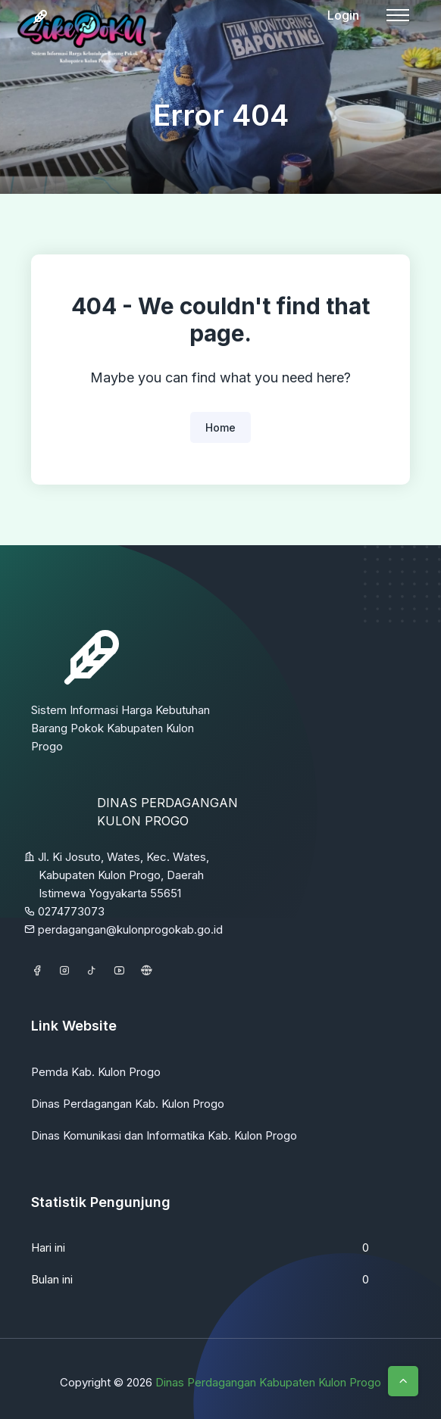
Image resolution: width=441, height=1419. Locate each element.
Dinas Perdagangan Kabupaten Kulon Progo (268, 1382)
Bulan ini (52, 1279)
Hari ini (48, 1247)
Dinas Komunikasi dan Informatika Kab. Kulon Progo (164, 1135)
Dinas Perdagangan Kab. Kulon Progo (127, 1103)
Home (220, 427)
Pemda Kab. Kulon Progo (96, 1072)
